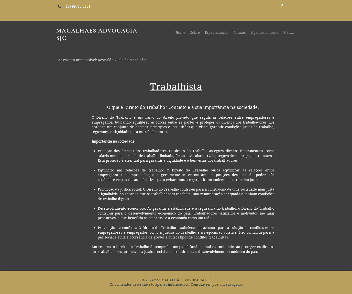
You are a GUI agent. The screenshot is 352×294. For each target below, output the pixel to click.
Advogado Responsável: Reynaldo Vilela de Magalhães (102, 60)
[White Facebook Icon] (282, 6)
